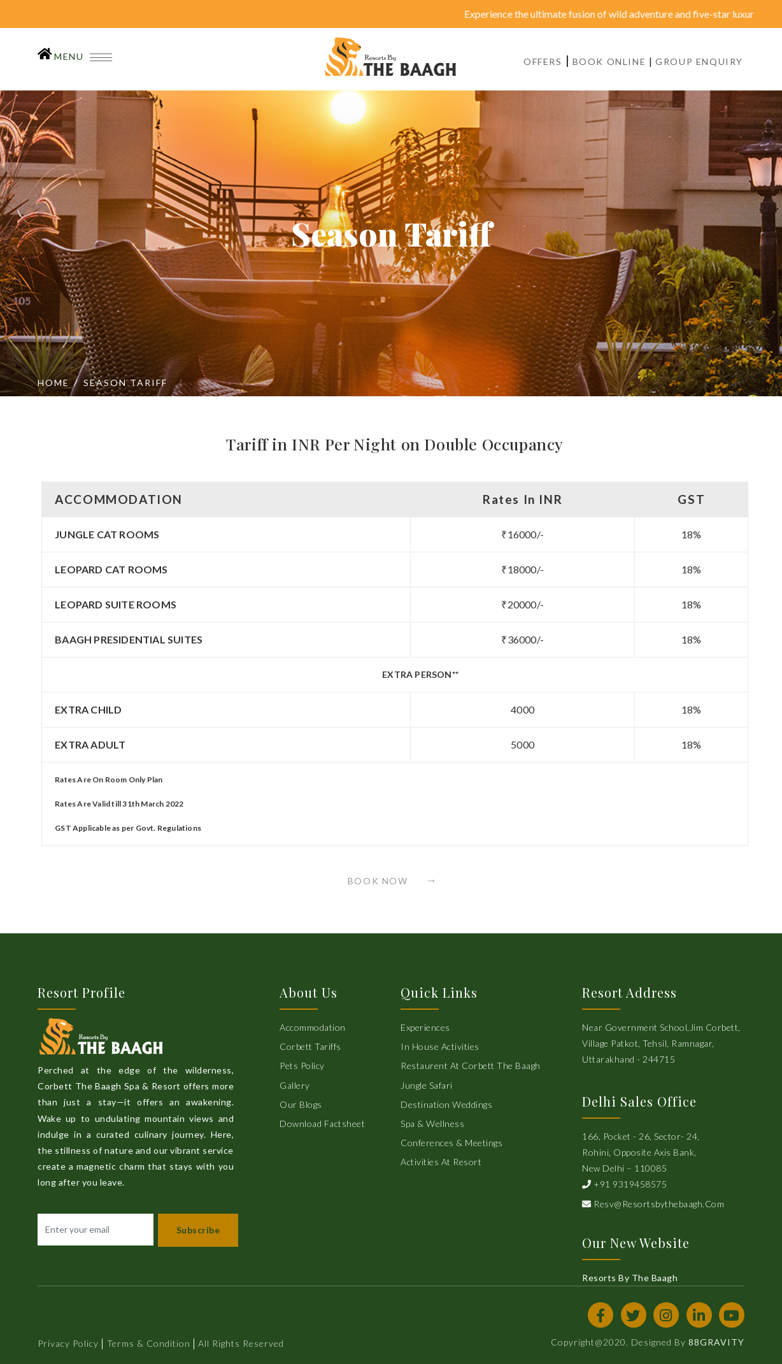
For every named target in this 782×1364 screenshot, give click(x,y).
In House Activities (440, 1046)
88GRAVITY (716, 1342)
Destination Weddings (446, 1104)
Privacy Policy (68, 1344)
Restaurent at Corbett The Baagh (471, 1065)
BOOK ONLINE (609, 61)
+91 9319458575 (624, 1184)
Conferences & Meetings (451, 1142)
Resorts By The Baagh (630, 1277)
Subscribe (198, 1229)
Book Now (384, 880)
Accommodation (313, 1027)
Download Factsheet (322, 1123)
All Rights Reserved (241, 1344)
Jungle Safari (427, 1085)
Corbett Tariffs (310, 1046)
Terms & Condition (148, 1344)
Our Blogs (301, 1104)
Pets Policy (302, 1065)
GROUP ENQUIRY (699, 61)
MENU (83, 56)
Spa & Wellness (432, 1123)
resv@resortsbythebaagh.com (653, 1203)
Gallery (295, 1085)
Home (53, 382)
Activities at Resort (441, 1161)
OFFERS (542, 61)
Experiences (425, 1027)
